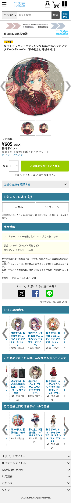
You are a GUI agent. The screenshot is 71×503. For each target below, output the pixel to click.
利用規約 (7, 476)
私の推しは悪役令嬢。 (17, 33)
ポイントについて (12, 155)
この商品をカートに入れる (45, 166)
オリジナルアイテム (14, 456)
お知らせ (7, 483)
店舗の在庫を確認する (17, 184)
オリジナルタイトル (14, 463)
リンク (6, 490)
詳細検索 (65, 15)
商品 (19, 206)
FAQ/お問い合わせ (13, 469)
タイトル (52, 206)
